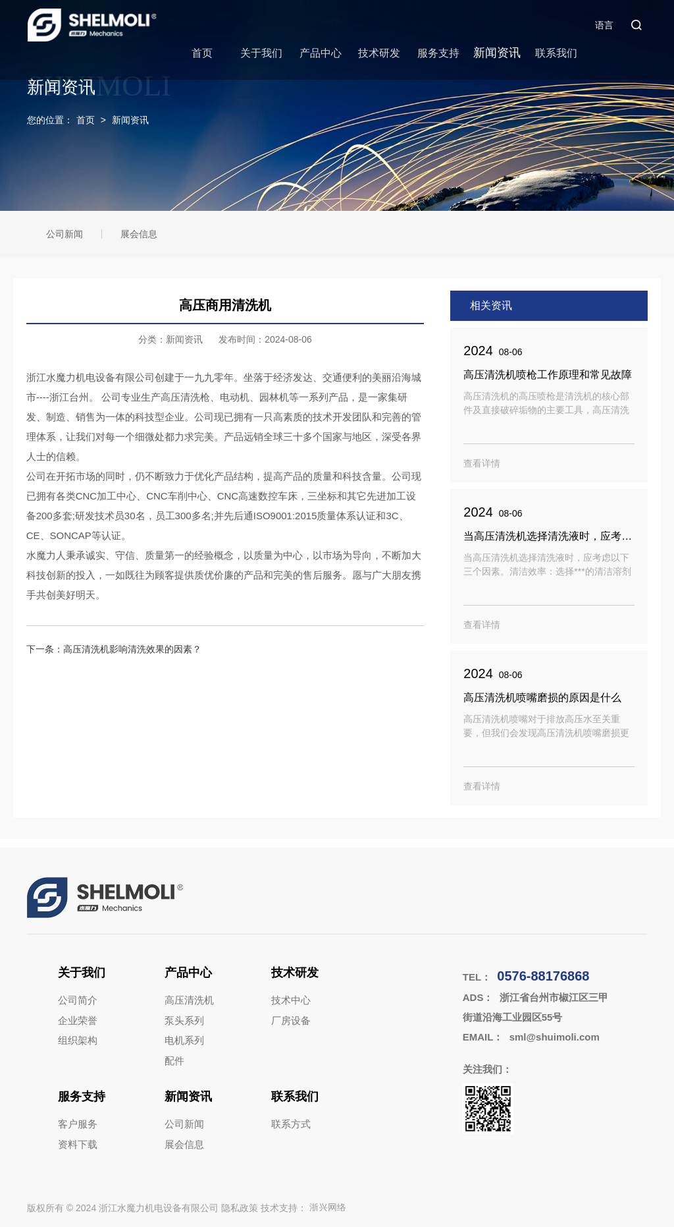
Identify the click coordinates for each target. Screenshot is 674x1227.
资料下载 (77, 1144)
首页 (202, 53)
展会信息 (138, 234)
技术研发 (379, 53)
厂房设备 (291, 1020)
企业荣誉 (77, 1020)
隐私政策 (239, 1208)
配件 (174, 1060)
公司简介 (77, 1000)
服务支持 (438, 53)
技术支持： (303, 1208)
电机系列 (184, 1040)
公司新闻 (64, 234)
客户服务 (77, 1123)
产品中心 (320, 53)
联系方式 (291, 1123)
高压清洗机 (189, 1000)
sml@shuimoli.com (554, 1036)
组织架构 (77, 1040)
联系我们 (556, 53)
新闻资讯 (497, 52)
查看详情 (481, 463)
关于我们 (261, 53)
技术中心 (291, 1000)
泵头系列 (184, 1020)
